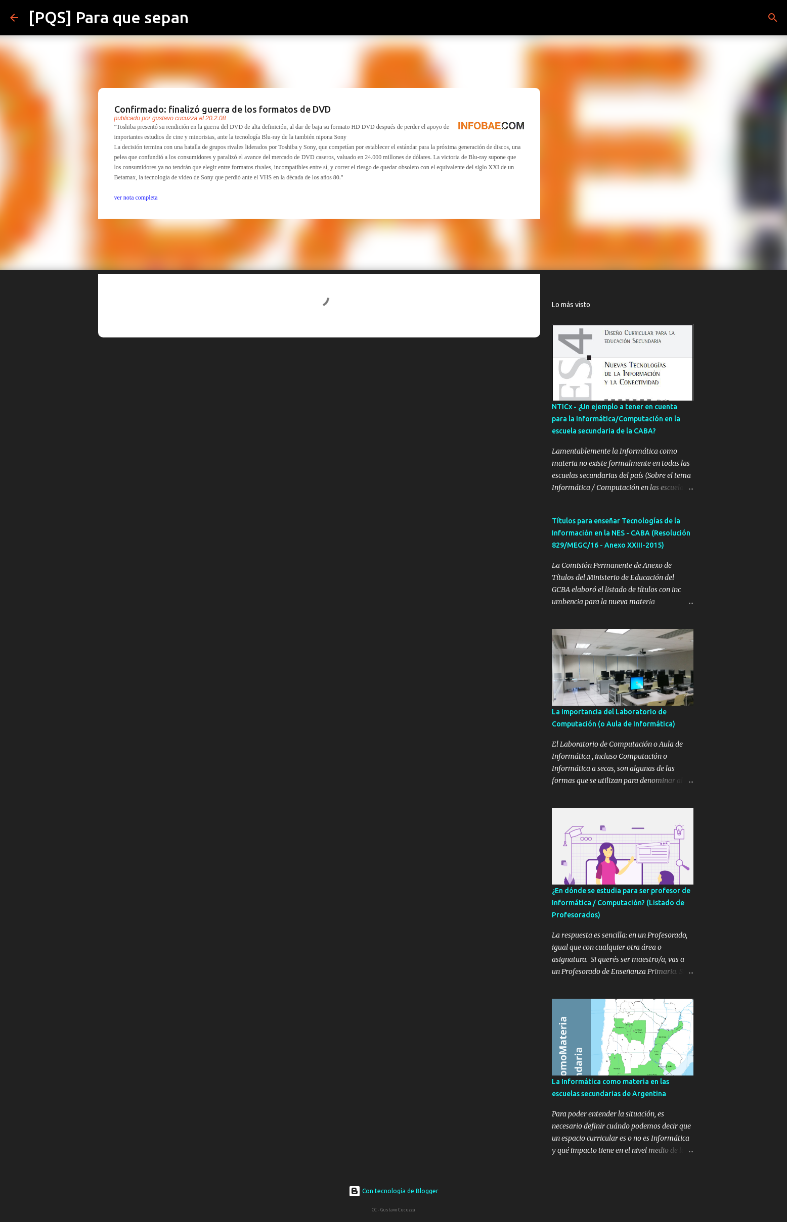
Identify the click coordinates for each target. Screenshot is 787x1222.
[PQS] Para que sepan (108, 17)
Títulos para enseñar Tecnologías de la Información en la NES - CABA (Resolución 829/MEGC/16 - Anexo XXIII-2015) (621, 533)
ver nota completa (136, 197)
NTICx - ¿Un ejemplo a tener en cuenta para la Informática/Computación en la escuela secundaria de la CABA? (616, 419)
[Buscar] (203, 18)
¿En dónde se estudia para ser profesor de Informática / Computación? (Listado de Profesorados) (621, 903)
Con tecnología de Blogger (393, 1191)
